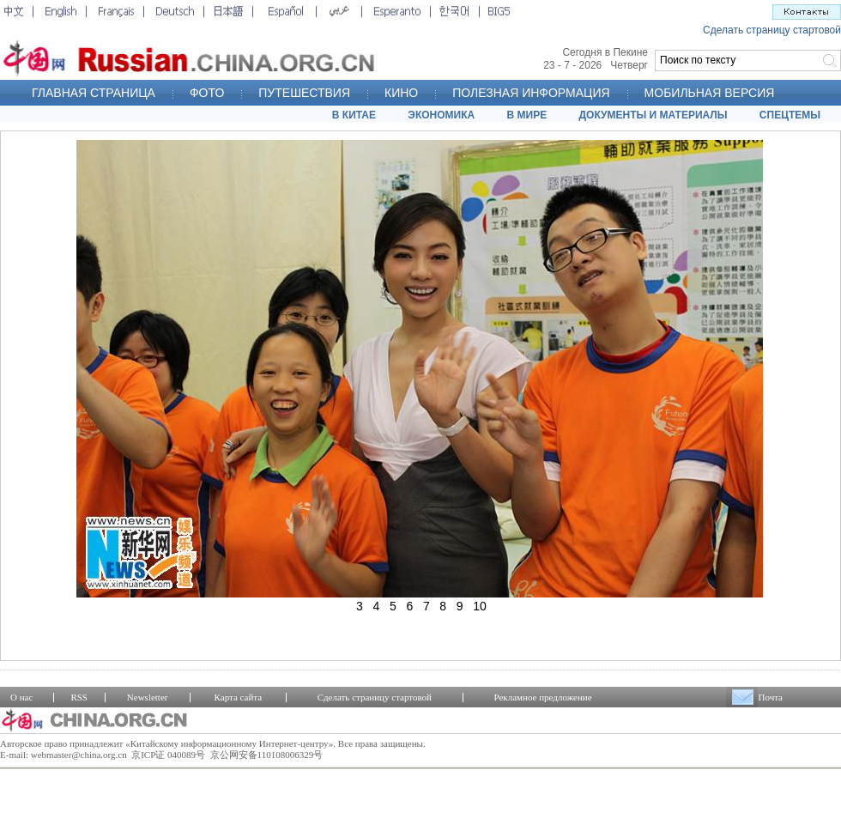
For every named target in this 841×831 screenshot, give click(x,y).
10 (480, 606)
